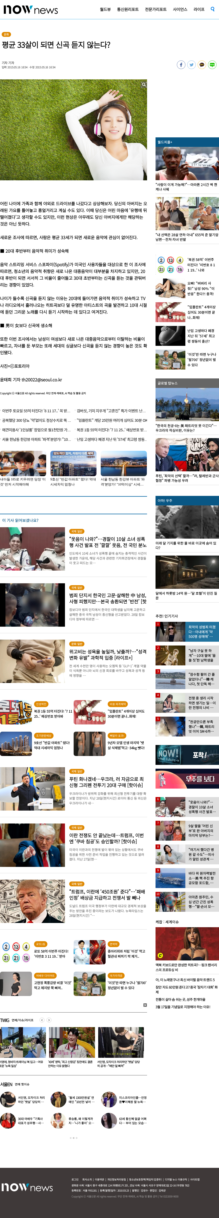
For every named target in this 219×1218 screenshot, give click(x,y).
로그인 (75, 1179)
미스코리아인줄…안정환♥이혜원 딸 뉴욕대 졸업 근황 (133, 1101)
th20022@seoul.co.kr (42, 380)
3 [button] (76, 1138)
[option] (69, 1048)
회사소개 (87, 1179)
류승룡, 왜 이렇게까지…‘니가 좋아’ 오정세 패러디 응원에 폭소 (82, 1123)
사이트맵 (195, 1179)
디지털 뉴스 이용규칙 (176, 1179)
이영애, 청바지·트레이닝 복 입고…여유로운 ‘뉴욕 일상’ (69, 1064)
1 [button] (71, 1138)
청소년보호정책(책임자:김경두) (145, 1179)
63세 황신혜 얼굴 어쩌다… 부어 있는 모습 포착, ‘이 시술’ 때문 (132, 1123)
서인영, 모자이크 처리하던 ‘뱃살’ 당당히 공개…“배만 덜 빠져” (31, 1101)
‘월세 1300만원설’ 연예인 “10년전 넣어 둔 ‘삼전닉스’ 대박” (81, 1101)
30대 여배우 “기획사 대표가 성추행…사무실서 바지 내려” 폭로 (31, 1123)
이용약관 (99, 1179)
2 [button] (73, 1138)
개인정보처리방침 (116, 1179)
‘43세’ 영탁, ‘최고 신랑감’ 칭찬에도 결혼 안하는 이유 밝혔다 (118, 1064)
